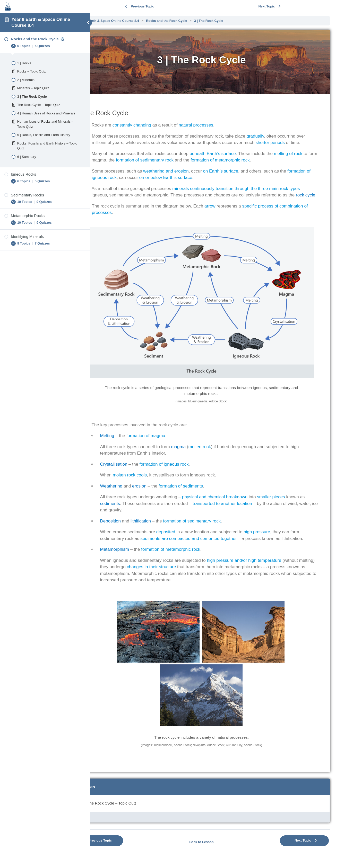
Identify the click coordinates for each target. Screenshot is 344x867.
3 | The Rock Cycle (239, 21)
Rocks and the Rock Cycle (197, 21)
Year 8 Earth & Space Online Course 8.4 (139, 21)
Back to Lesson (217, 841)
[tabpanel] (217, 400)
